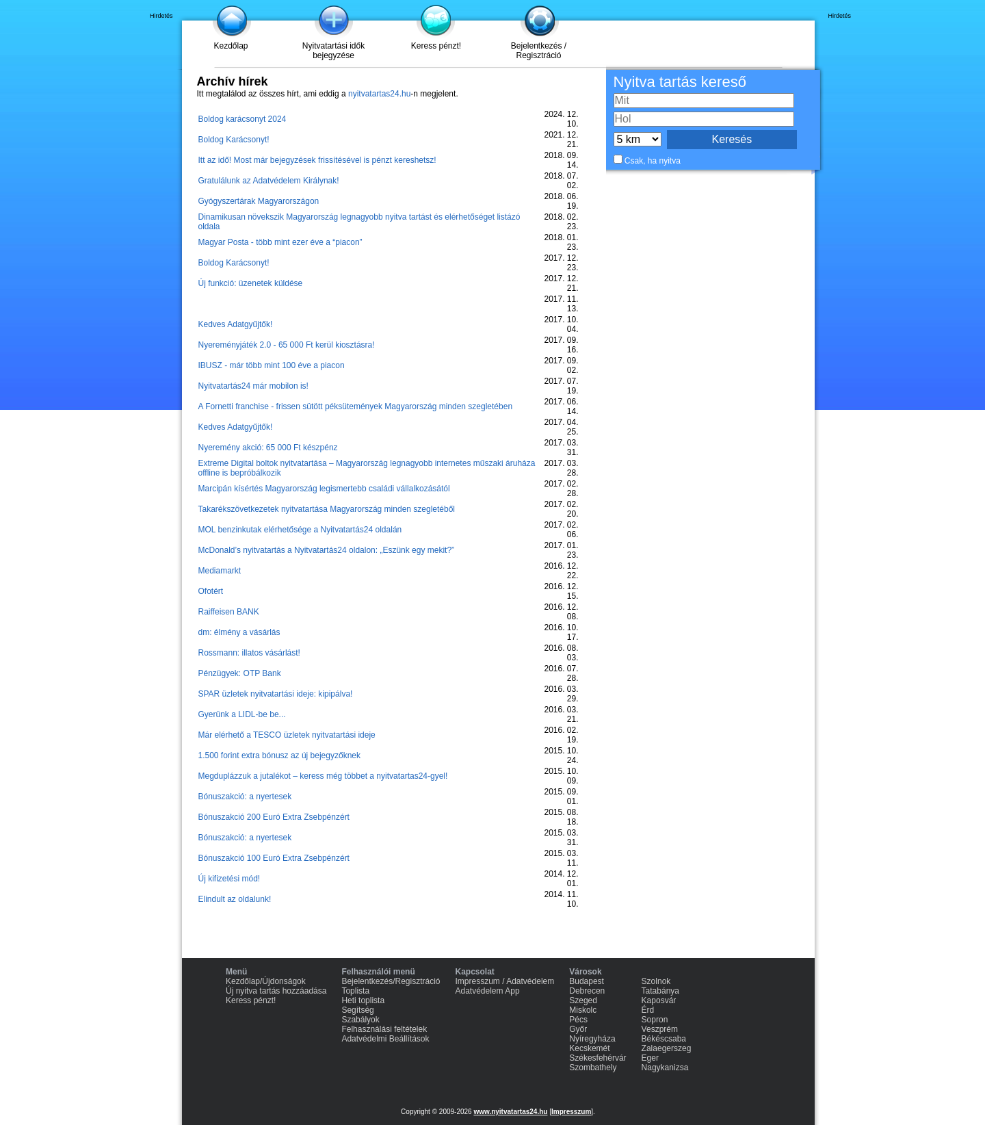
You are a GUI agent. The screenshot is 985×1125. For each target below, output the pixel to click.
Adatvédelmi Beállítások (385, 1039)
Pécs (578, 1019)
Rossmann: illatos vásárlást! (249, 653)
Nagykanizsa (665, 1067)
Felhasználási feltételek (384, 1029)
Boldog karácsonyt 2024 (242, 119)
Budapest (586, 981)
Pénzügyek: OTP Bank (239, 673)
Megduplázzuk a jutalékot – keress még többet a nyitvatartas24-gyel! (323, 776)
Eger (650, 1058)
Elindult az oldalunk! (235, 899)
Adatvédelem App (488, 991)
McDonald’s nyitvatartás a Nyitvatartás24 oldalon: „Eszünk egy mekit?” (326, 550)
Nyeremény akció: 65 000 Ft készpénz (268, 447)
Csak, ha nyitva (653, 161)
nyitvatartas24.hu (379, 94)
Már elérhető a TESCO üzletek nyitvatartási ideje (287, 735)
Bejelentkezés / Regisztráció (538, 50)
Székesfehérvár (597, 1058)
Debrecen (587, 991)
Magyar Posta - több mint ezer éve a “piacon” (280, 242)
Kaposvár (659, 1000)
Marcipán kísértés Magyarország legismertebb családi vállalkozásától (324, 488)
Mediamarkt (219, 571)
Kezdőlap (230, 46)
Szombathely (592, 1067)
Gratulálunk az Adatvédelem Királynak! (268, 180)
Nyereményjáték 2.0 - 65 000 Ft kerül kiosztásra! (286, 345)
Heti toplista (362, 1000)
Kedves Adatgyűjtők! (235, 324)
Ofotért (211, 591)
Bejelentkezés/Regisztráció (390, 981)
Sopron (655, 1019)
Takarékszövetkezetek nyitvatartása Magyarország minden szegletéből (327, 509)
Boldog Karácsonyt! (234, 139)
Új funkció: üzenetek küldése (250, 283)
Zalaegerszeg (667, 1048)
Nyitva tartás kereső (680, 81)
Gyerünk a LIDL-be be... (242, 714)
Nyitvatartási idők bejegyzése (333, 50)
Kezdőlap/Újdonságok (266, 981)
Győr (578, 1029)
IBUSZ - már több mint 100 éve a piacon (271, 365)
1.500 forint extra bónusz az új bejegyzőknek (279, 755)
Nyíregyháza (592, 1039)
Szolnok (656, 981)
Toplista (355, 991)
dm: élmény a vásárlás (239, 632)
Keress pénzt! (436, 46)
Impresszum (571, 1111)
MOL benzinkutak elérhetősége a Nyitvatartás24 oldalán (300, 529)
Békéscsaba (664, 1039)
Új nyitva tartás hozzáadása (276, 991)
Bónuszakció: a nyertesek (245, 796)
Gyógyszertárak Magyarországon (258, 201)
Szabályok (360, 1019)
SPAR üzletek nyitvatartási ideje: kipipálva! (275, 694)
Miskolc (582, 1010)
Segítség (357, 1010)
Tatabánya (660, 991)
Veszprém (660, 1029)
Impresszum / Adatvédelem (505, 981)
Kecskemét (589, 1048)
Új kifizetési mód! (229, 878)
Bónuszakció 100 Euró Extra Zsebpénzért (274, 858)
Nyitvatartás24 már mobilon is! (253, 386)
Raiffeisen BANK (228, 612)
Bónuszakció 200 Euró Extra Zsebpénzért (274, 817)
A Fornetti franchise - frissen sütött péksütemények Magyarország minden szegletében (355, 406)
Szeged (583, 1000)
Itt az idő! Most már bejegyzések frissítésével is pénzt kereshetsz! (317, 160)
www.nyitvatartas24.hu (510, 1111)
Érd (648, 1010)
